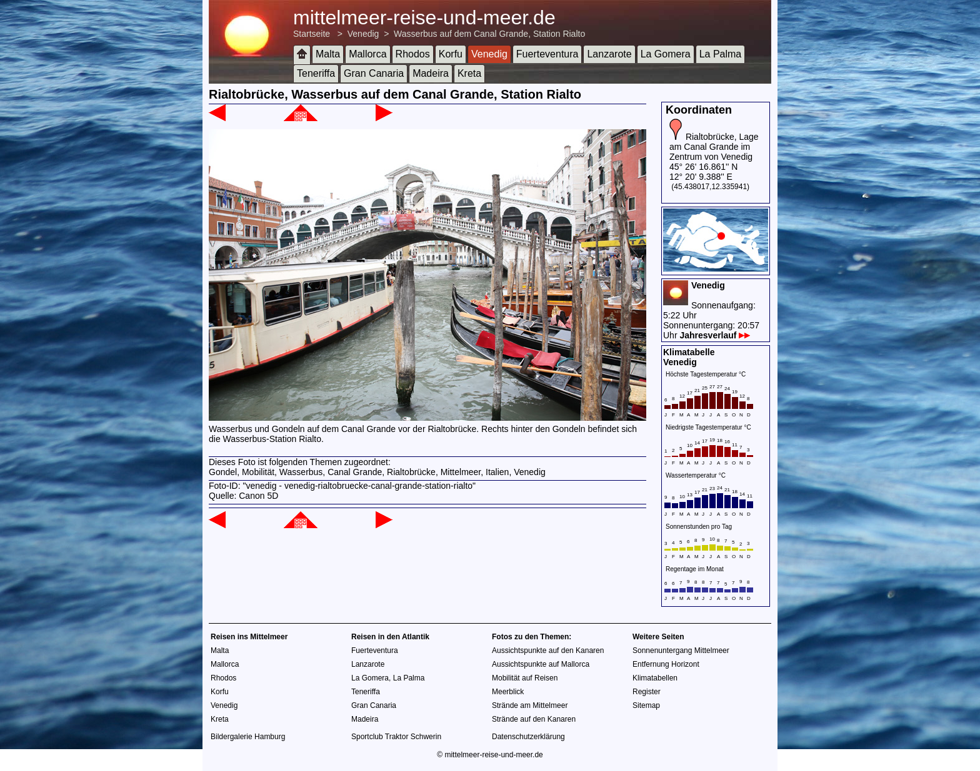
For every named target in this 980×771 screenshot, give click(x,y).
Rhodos (413, 54)
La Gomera (666, 54)
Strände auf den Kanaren (534, 719)
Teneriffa (316, 73)
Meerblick (508, 691)
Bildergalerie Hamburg (248, 736)
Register (646, 691)
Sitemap (646, 705)
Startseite (311, 34)
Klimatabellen (655, 678)
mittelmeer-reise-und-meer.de (424, 17)
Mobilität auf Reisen (525, 678)
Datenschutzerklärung (528, 736)
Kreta (469, 73)
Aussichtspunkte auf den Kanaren (548, 650)
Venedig (363, 34)
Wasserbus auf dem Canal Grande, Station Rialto (489, 34)
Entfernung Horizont (665, 664)
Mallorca (367, 54)
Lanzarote (609, 54)
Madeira (430, 73)
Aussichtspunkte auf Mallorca (540, 664)
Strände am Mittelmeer (530, 705)
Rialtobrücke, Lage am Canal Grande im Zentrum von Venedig (714, 147)
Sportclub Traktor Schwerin (396, 736)
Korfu (450, 54)
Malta (328, 54)
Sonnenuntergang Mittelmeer (680, 650)
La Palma (720, 54)
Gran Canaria (374, 73)
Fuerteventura (547, 54)
